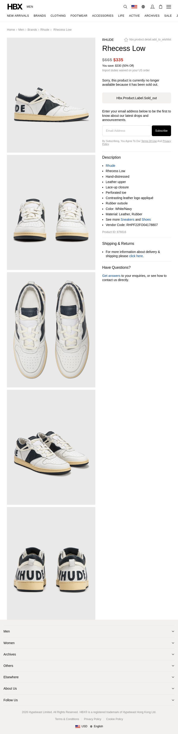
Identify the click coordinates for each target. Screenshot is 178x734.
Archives (9, 654)
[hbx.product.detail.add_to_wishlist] (147, 41)
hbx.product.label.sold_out (136, 98)
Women (9, 643)
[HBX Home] (15, 6)
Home (11, 29)
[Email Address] (126, 130)
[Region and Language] (89, 726)
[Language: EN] (144, 6)
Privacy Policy (92, 719)
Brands (32, 29)
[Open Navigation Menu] (168, 6)
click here (136, 256)
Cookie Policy (114, 719)
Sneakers (127, 219)
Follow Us (10, 700)
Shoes (146, 219)
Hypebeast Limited (40, 712)
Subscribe (161, 130)
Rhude (44, 29)
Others (8, 666)
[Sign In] (152, 6)
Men (30, 6)
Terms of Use (149, 141)
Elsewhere (11, 677)
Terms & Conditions (67, 719)
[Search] (125, 6)
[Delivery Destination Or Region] (134, 6)
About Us (10, 688)
